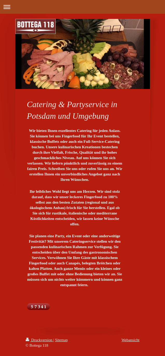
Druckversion (39, 340)
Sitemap (61, 340)
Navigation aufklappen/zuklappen (82, 6)
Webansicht (130, 340)
